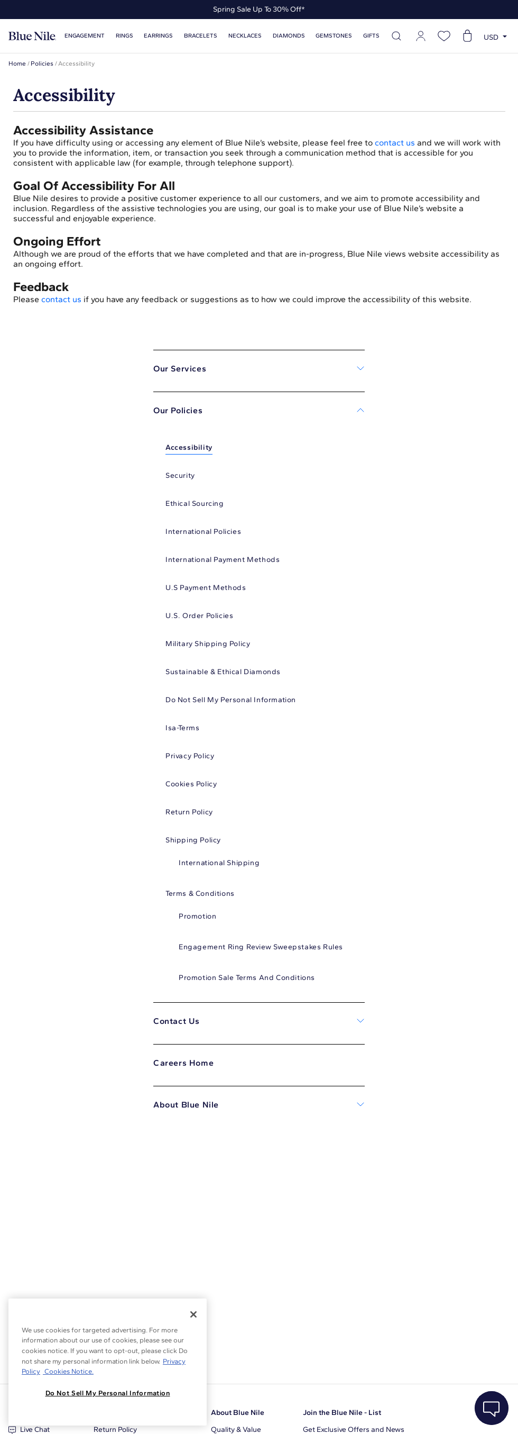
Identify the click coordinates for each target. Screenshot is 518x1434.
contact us (395, 143)
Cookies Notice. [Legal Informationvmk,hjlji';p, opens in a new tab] (68, 1371)
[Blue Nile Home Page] (32, 36)
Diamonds (289, 35)
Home (17, 63)
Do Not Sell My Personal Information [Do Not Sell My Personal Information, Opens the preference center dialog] (107, 1393)
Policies (42, 63)
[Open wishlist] (444, 36)
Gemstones (334, 35)
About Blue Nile (237, 1412)
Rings (124, 35)
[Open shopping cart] (467, 36)
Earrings (158, 35)
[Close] (193, 1314)
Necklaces (245, 35)
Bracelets (200, 35)
